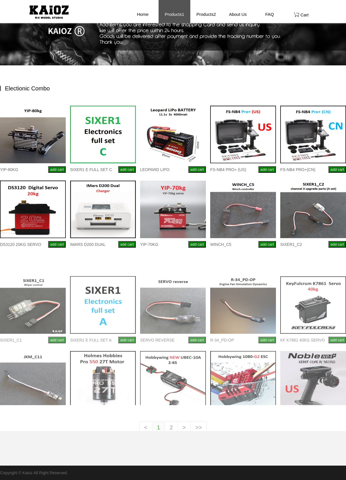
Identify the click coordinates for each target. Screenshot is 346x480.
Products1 (174, 14)
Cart (301, 14)
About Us (238, 14)
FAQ (269, 14)
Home (142, 14)
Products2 (206, 14)
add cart (57, 169)
